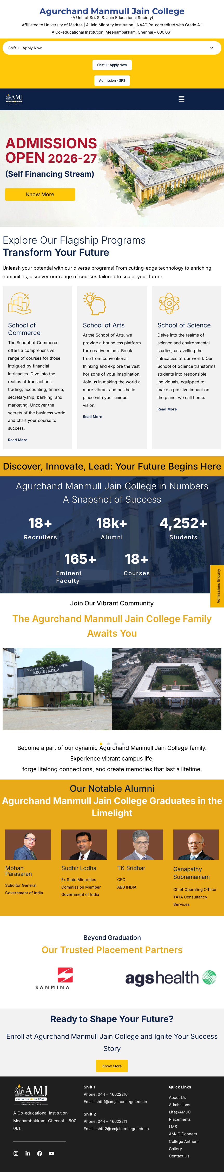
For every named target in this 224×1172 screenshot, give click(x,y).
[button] (112, 48)
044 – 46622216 (112, 1094)
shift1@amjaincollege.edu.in (121, 1101)
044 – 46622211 (112, 1121)
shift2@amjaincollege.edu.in (123, 1128)
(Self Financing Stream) (49, 174)
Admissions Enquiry (218, 586)
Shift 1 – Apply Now (112, 48)
